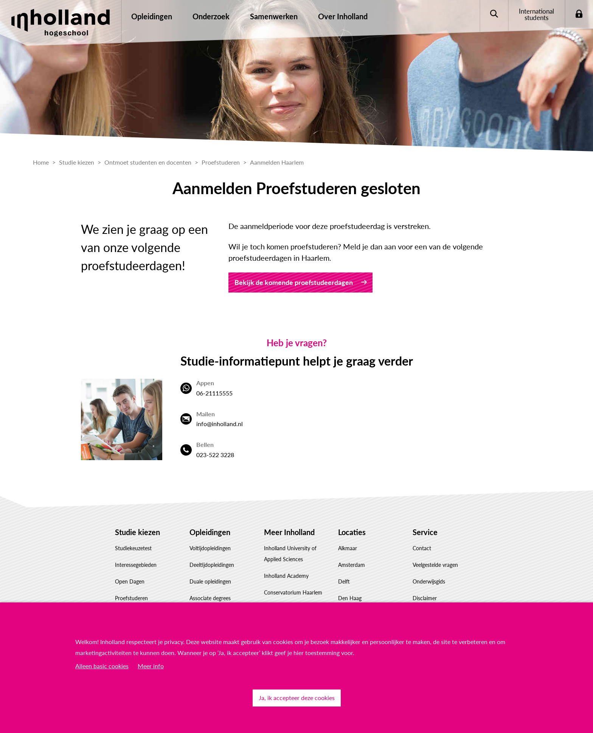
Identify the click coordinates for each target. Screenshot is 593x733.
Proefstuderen (131, 598)
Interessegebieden (136, 565)
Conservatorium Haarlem (293, 592)
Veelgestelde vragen (435, 565)
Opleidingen (209, 532)
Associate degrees (210, 598)
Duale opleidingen (210, 581)
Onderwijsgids (429, 581)
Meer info (151, 665)
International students (536, 14)
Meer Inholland (289, 532)
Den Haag (350, 598)
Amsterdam (351, 565)
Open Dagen (129, 581)
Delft (344, 581)
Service (425, 532)
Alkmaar (347, 548)
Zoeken (494, 14)
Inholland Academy (286, 576)
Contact (422, 548)
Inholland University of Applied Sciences (290, 553)
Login (579, 14)
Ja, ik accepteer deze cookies (297, 697)
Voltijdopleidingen (210, 548)
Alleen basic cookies (102, 665)
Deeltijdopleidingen (211, 565)
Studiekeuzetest (133, 548)
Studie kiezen (137, 532)
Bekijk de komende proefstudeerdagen (293, 282)
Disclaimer (425, 598)
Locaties (352, 532)
